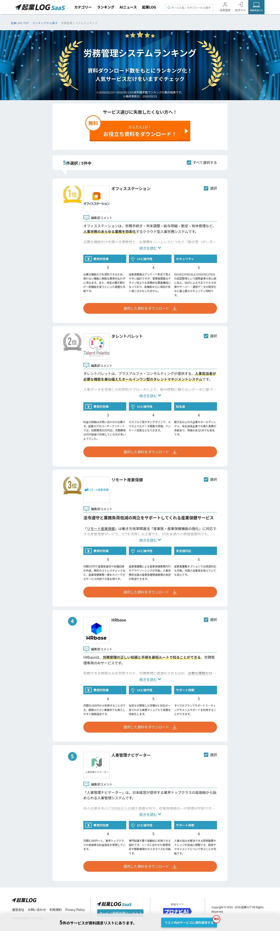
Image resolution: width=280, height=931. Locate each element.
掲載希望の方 (256, 10)
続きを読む (150, 248)
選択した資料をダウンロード (150, 308)
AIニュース (128, 7)
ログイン (240, 10)
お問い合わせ (37, 909)
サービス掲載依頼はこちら (120, 913)
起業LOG (149, 7)
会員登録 (225, 10)
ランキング (105, 7)
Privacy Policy (75, 909)
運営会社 (18, 909)
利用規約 (56, 909)
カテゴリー (83, 7)
